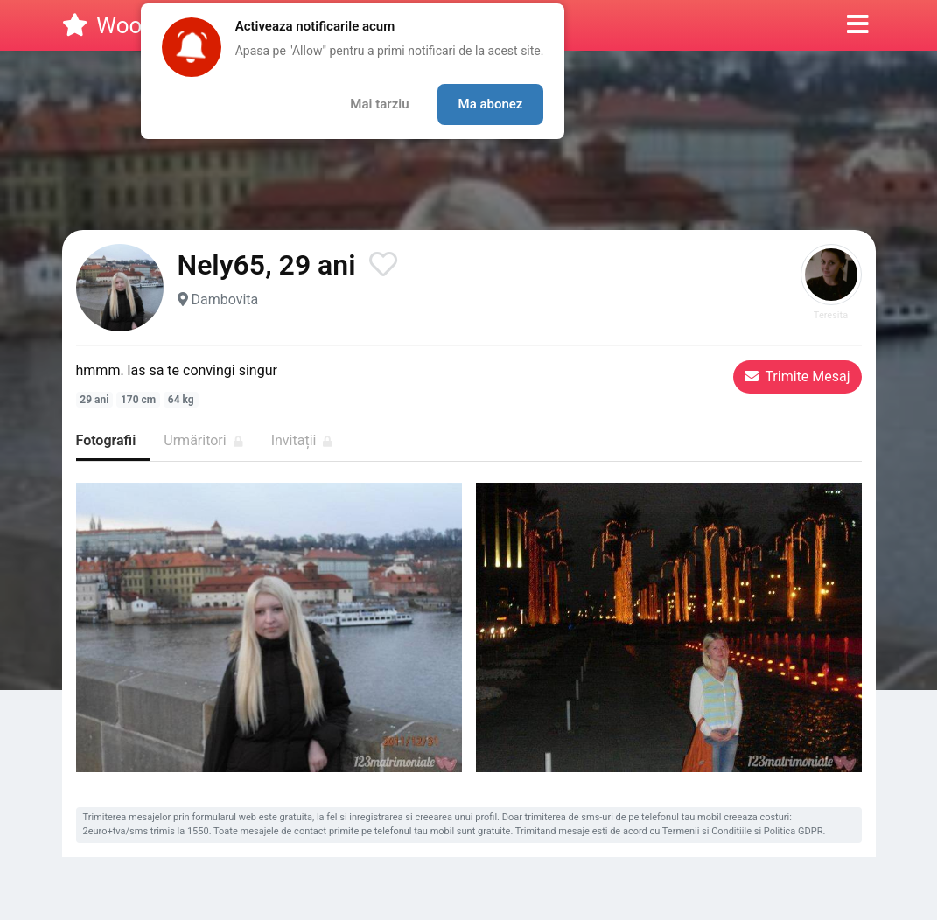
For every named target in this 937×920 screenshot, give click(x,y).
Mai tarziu (379, 104)
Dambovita (224, 299)
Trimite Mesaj (797, 376)
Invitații (302, 440)
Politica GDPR (793, 831)
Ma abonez (490, 104)
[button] (858, 25)
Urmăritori (203, 440)
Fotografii (106, 440)
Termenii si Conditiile (707, 831)
